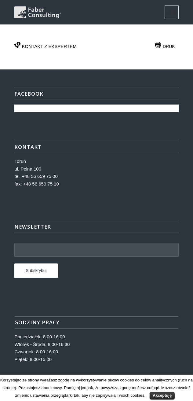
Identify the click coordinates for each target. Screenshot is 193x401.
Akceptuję (162, 395)
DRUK (165, 46)
